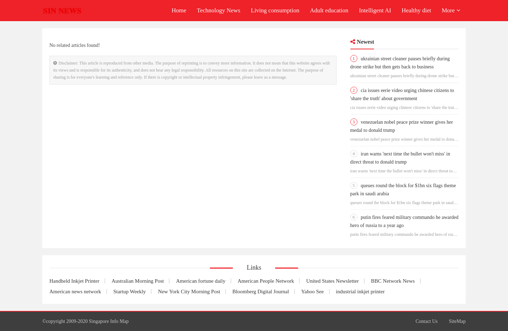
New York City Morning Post (189, 291)
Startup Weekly (129, 291)
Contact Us (427, 321)
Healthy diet (416, 10)
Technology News (218, 10)
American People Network (265, 281)
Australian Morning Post (137, 281)
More (451, 10)
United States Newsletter (332, 281)
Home (178, 10)
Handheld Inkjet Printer (74, 281)
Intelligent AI (375, 10)
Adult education (329, 10)
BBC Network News (393, 281)
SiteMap (457, 321)
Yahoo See (312, 291)
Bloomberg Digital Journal (260, 291)
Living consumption (275, 10)
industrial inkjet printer (360, 291)
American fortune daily (200, 281)
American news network (75, 291)
